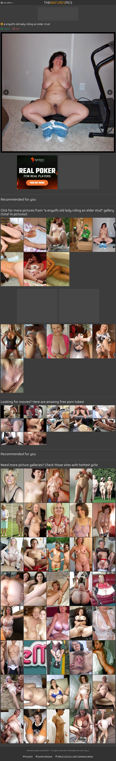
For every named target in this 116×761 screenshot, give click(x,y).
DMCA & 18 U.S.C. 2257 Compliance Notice (74, 756)
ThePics (58, 2)
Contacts (28, 756)
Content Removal (44, 756)
